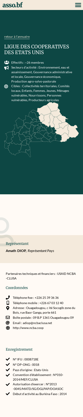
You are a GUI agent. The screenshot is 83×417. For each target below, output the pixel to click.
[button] (78, 5)
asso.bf (12, 5)
